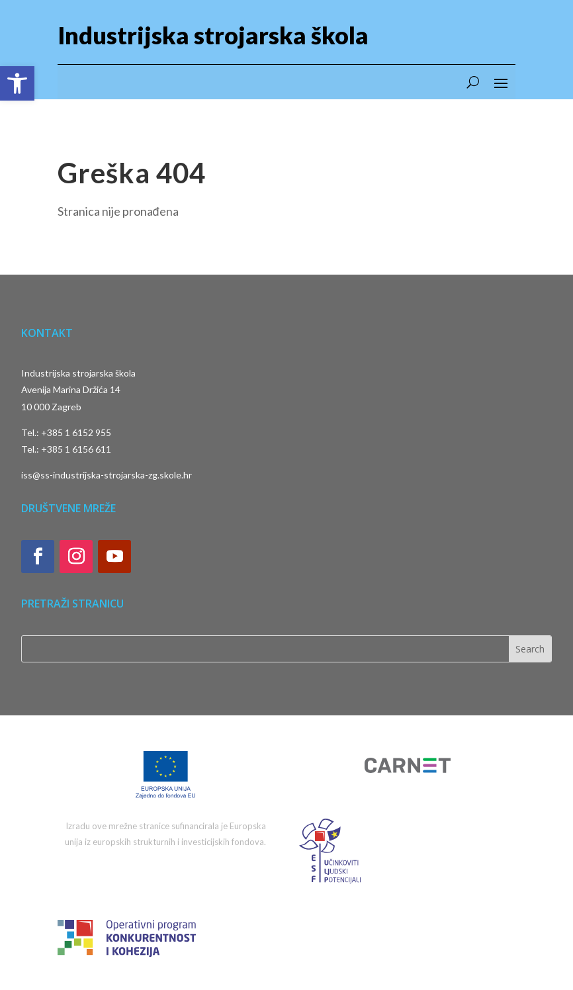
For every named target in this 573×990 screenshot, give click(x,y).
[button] (17, 83)
